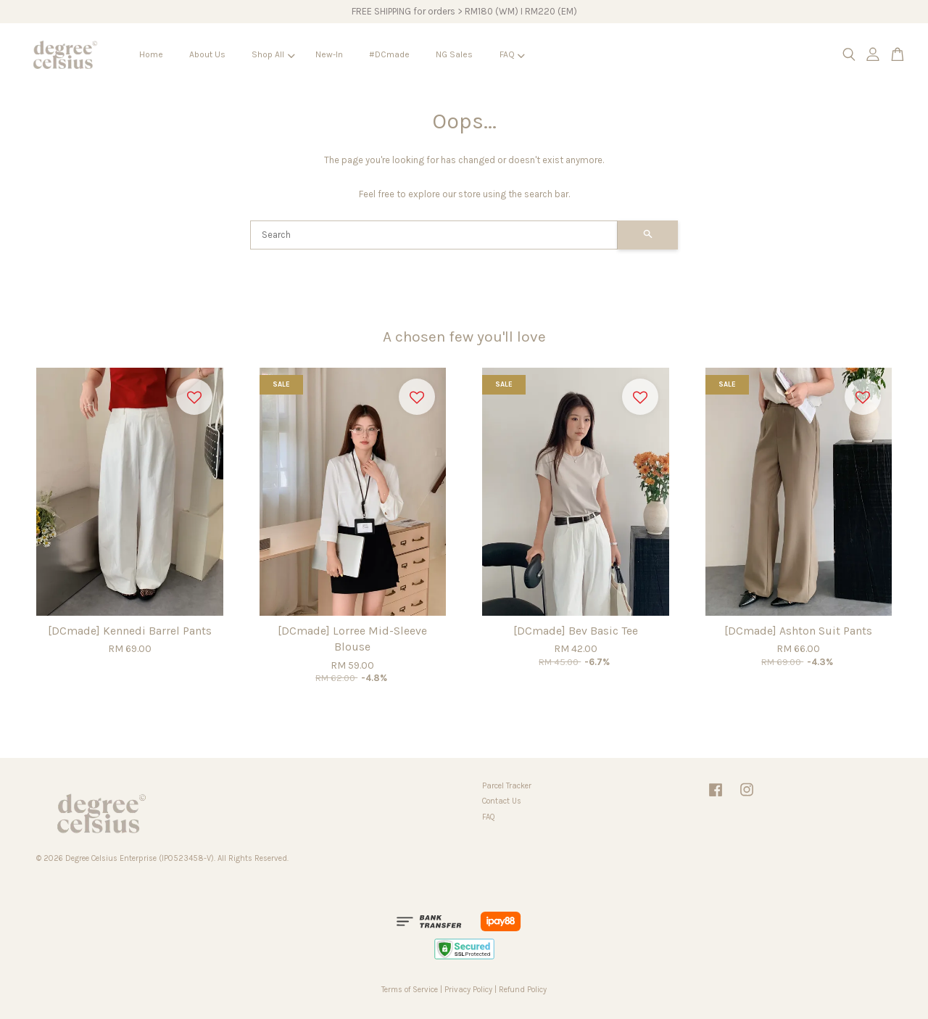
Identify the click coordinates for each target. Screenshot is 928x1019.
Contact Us (501, 801)
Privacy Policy (468, 989)
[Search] (434, 234)
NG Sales (454, 54)
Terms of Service (409, 989)
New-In (329, 54)
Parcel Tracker (506, 786)
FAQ (512, 54)
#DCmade (389, 54)
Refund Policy (523, 989)
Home (151, 54)
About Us (207, 54)
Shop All (273, 54)
